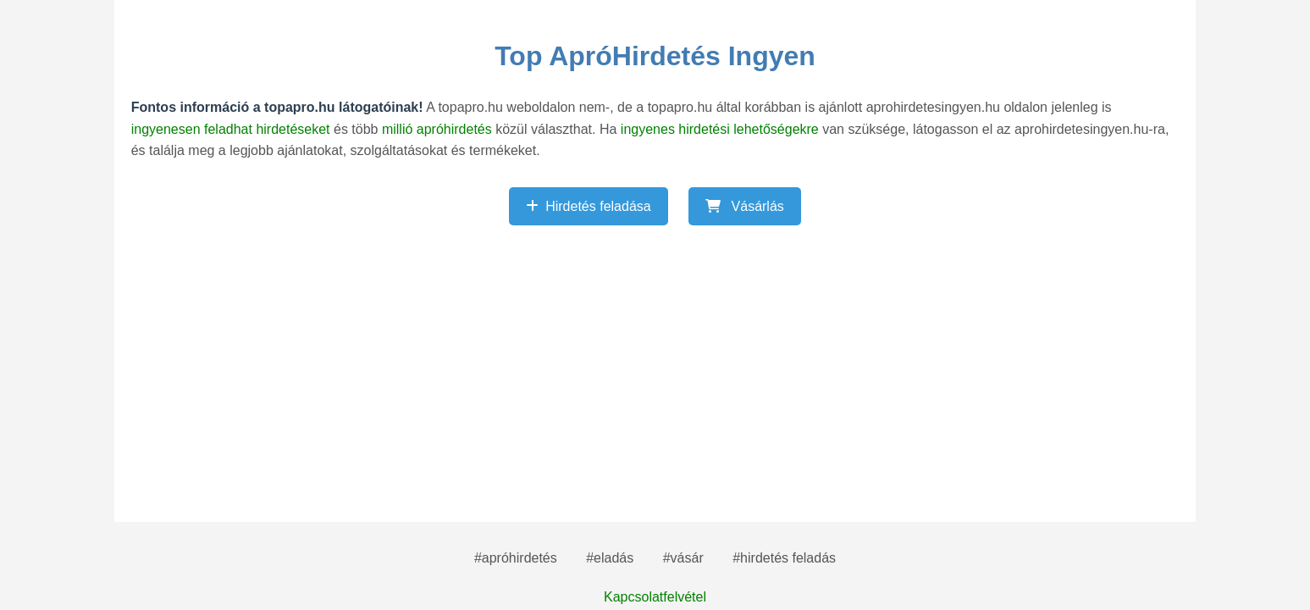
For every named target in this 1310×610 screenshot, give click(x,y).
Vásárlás (744, 206)
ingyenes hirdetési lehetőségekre (721, 129)
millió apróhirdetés (438, 129)
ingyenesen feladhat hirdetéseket (232, 129)
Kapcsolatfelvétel (655, 597)
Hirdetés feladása (588, 206)
